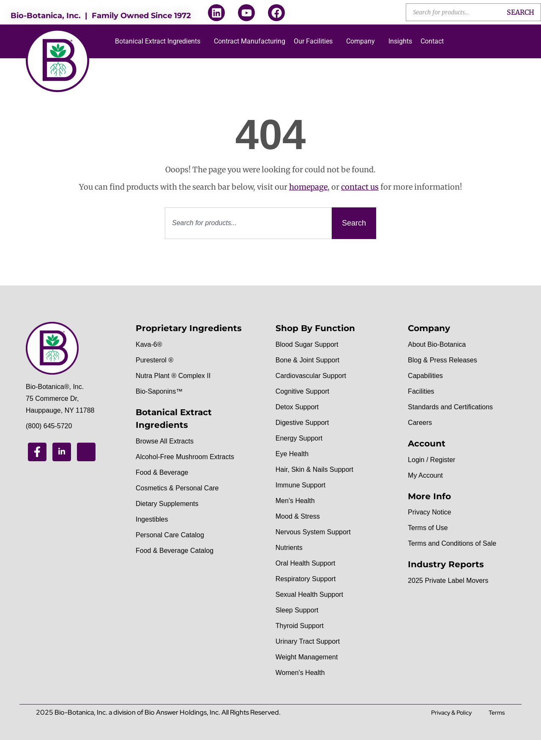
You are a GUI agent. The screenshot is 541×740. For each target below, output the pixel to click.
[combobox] (248, 223)
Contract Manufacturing (249, 41)
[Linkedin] (61, 452)
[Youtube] (86, 452)
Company (360, 41)
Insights (400, 41)
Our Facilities (313, 41)
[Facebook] (37, 452)
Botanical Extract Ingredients (157, 41)
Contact (432, 41)
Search (520, 12)
